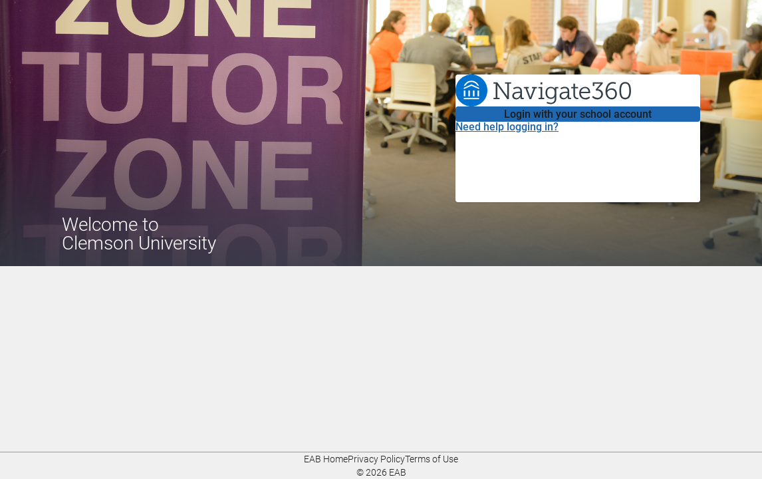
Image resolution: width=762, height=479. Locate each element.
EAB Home (326, 459)
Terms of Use (431, 459)
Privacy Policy (376, 459)
